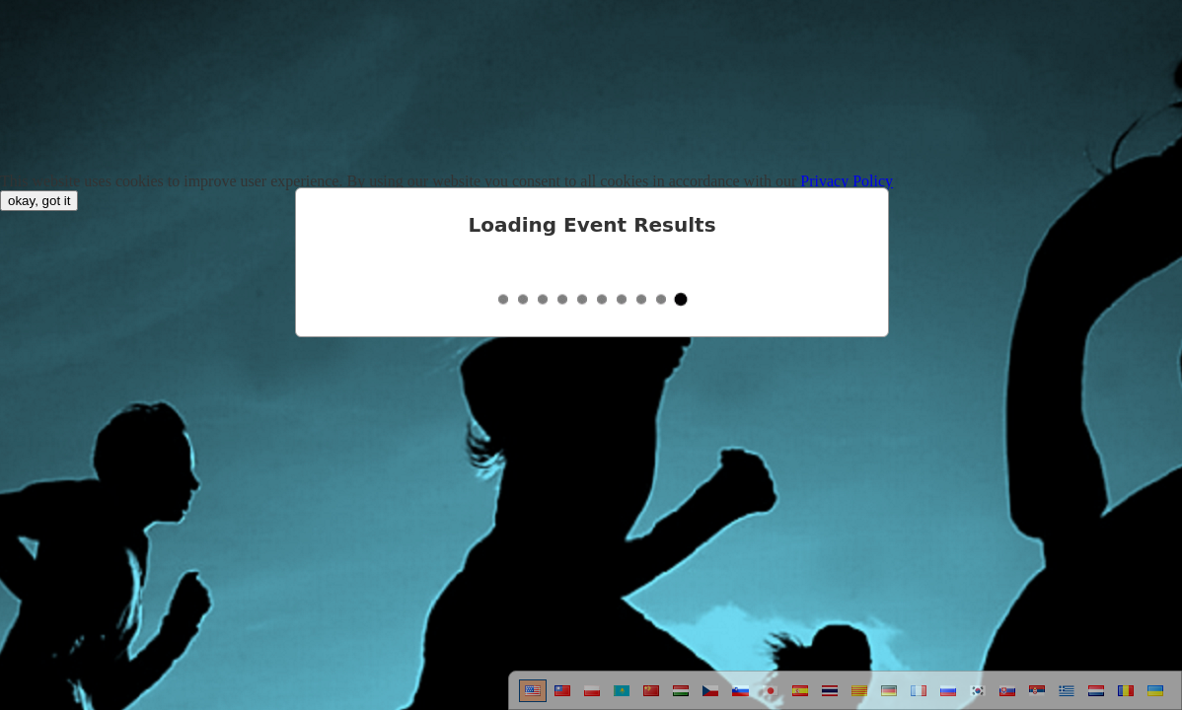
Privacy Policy (846, 181)
